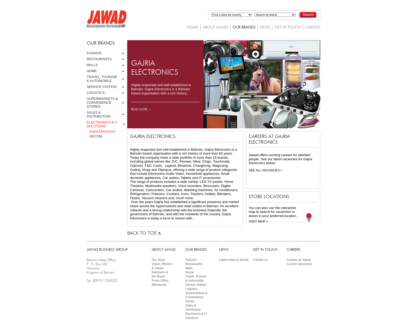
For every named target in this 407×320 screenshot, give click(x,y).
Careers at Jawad (299, 260)
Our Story (158, 260)
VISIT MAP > (258, 221)
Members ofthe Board (160, 274)
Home (189, 272)
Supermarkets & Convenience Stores (196, 297)
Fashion (190, 260)
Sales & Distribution (193, 307)
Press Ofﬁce (160, 280)
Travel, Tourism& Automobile (195, 278)
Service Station (195, 285)
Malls (189, 268)
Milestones (159, 285)
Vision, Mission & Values (162, 266)
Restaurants (193, 264)
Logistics (191, 289)
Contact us (260, 260)
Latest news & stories (234, 260)
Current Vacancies (299, 264)
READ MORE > (141, 109)
